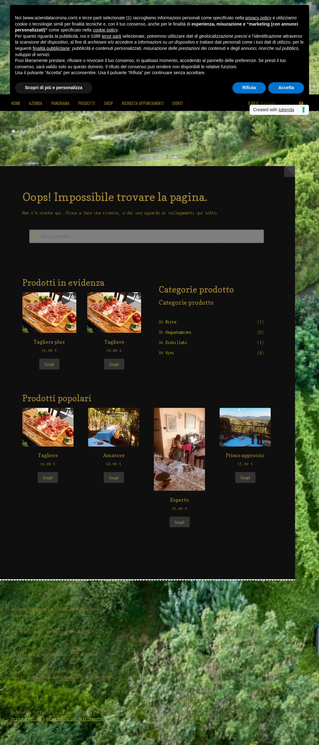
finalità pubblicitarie (51, 48)
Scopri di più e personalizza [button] (53, 87)
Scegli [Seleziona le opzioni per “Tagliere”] (114, 364)
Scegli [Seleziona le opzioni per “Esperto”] (179, 522)
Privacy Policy (26, 719)
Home (21, 131)
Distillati (177, 343)
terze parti (111, 36)
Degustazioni (179, 332)
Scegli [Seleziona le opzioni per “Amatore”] (114, 477)
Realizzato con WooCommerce (74, 719)
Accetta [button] (286, 87)
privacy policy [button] (258, 17)
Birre (171, 322)
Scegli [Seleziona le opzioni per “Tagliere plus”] (49, 364)
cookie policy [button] (105, 29)
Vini (170, 353)
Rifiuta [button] (249, 87)
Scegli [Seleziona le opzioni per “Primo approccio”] (245, 477)
